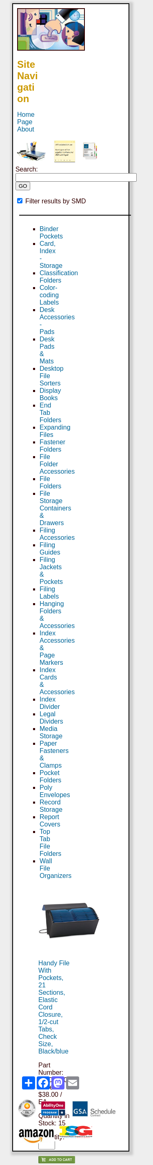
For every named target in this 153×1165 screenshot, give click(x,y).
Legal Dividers (51, 718)
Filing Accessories (57, 534)
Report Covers (50, 820)
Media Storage (51, 732)
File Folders (50, 482)
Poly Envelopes (55, 791)
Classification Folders (59, 277)
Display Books (50, 394)
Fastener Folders (52, 446)
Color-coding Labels (49, 295)
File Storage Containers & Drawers (55, 508)
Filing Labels (49, 593)
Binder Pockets (51, 232)
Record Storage (51, 806)
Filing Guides (50, 548)
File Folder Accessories (57, 464)
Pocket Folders (50, 776)
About (25, 129)
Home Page (26, 118)
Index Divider (50, 703)
